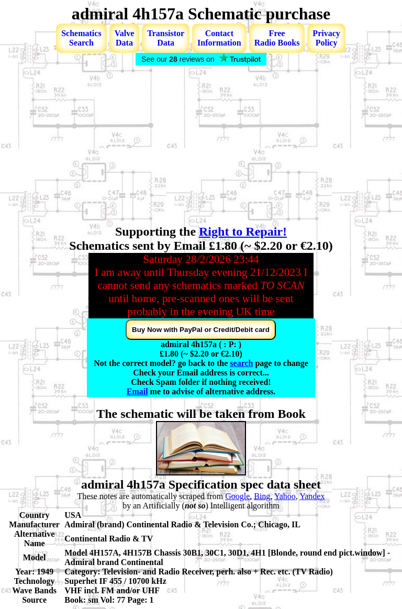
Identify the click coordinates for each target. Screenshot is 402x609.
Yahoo (285, 496)
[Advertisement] (201, 146)
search (241, 363)
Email (137, 391)
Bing (262, 496)
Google (237, 496)
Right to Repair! (243, 231)
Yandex (312, 496)
